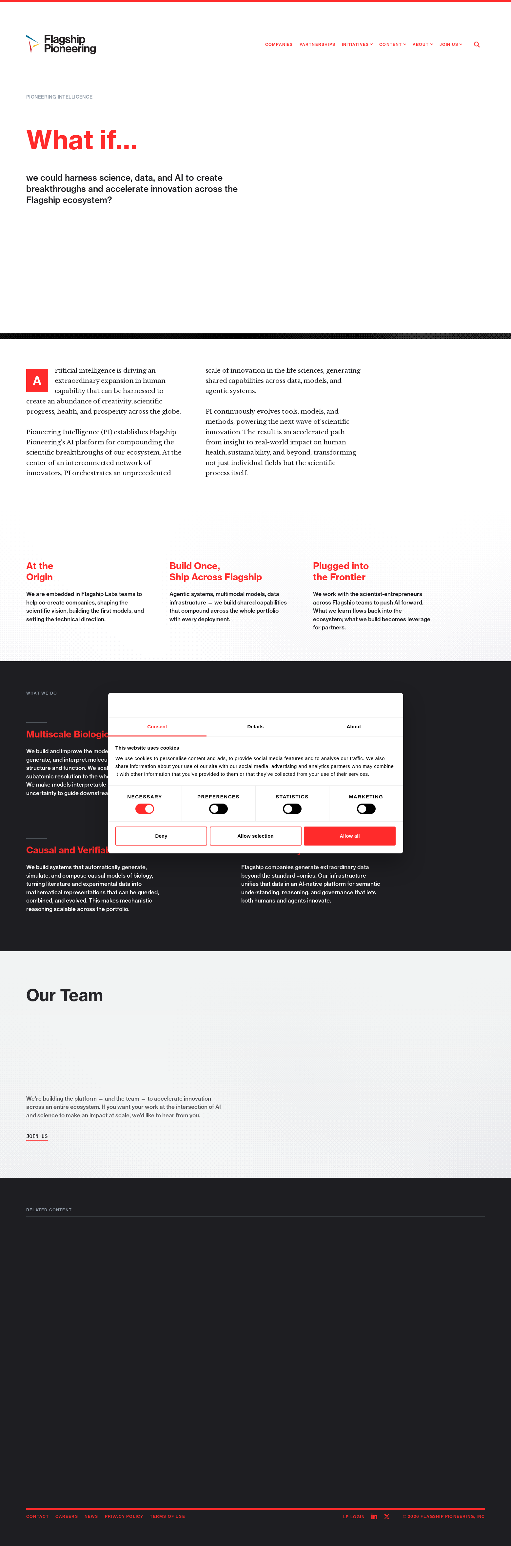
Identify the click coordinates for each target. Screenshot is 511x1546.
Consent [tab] (157, 726)
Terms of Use (167, 1516)
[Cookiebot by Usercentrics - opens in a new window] (367, 705)
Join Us (449, 44)
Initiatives (355, 44)
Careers (66, 1516)
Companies (279, 44)
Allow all (350, 836)
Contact (37, 1516)
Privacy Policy (124, 1516)
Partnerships (317, 44)
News (91, 1516)
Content (390, 44)
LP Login (354, 1516)
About (421, 44)
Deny (161, 836)
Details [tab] (255, 726)
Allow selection (255, 836)
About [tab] (354, 726)
